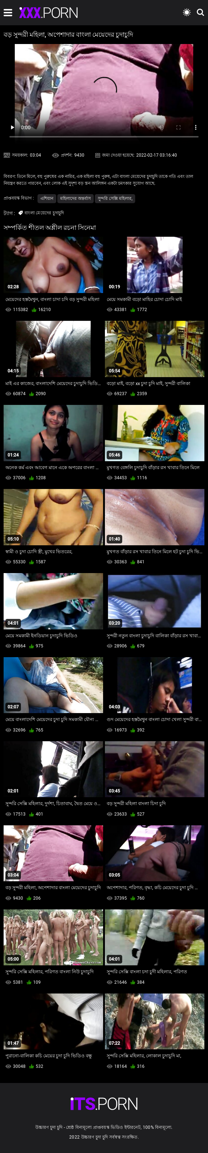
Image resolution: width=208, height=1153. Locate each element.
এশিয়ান (46, 198)
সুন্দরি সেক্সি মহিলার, (115, 198)
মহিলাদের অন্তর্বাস (75, 198)
